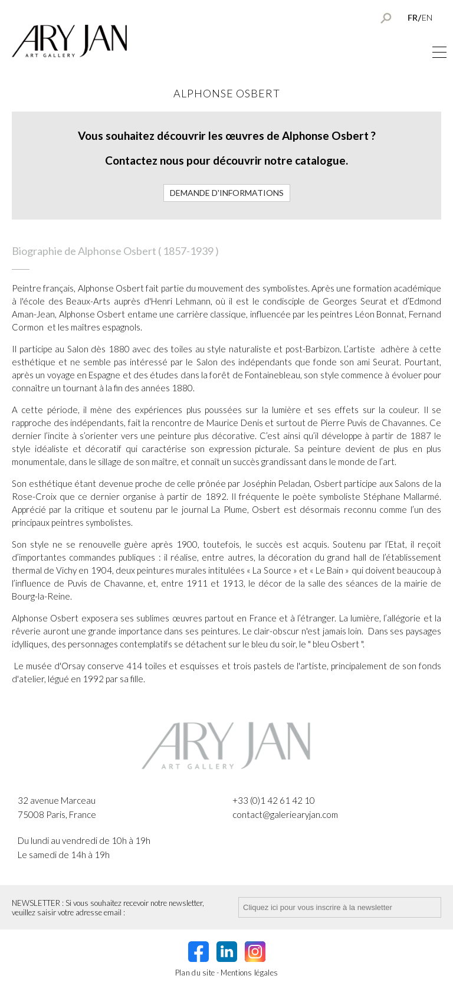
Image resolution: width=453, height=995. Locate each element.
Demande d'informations (227, 193)
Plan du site (195, 972)
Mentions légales (249, 972)
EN (427, 17)
